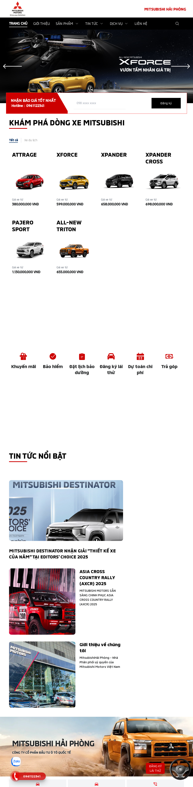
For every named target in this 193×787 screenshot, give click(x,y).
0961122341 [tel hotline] (35, 106)
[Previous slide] (12, 66)
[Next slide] (180, 66)
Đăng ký (166, 103)
